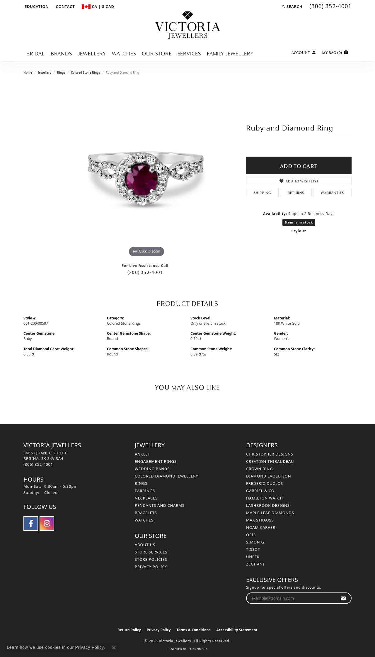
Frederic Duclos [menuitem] (264, 483)
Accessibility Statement (236, 629)
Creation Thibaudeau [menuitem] (270, 461)
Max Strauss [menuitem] (260, 520)
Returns (296, 192)
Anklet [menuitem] (142, 454)
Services (189, 53)
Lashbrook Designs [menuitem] (268, 505)
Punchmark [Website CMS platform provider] (197, 649)
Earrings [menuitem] (145, 490)
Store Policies (151, 559)
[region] (146, 170)
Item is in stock (299, 222)
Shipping (262, 192)
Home (27, 72)
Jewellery (92, 53)
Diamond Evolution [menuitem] (268, 476)
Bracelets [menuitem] (146, 512)
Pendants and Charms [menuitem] (160, 505)
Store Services (151, 552)
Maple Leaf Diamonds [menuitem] (270, 512)
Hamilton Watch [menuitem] (264, 498)
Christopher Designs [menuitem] (269, 454)
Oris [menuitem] (251, 534)
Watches (124, 53)
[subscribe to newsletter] (343, 598)
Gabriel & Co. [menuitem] (261, 490)
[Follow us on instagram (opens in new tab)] (47, 523)
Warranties (332, 192)
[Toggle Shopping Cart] (335, 51)
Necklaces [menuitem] (146, 498)
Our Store (156, 53)
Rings (61, 72)
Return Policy (129, 629)
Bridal (35, 53)
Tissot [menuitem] (253, 549)
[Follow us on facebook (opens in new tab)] (30, 523)
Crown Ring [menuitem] (259, 468)
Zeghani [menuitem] (255, 564)
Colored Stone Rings (85, 72)
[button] (36, 6)
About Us (145, 544)
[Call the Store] (38, 464)
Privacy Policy (151, 566)
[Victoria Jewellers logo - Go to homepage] (188, 25)
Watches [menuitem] (144, 520)
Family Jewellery (230, 53)
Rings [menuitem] (141, 483)
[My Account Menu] (304, 51)
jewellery (44, 72)
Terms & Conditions (194, 629)
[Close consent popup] (114, 647)
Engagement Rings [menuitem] (156, 461)
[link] (65, 6)
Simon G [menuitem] (255, 542)
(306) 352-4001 (145, 272)
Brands (61, 53)
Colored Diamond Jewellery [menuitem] (166, 476)
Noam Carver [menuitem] (260, 527)
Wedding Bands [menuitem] (152, 468)
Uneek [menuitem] (253, 556)
